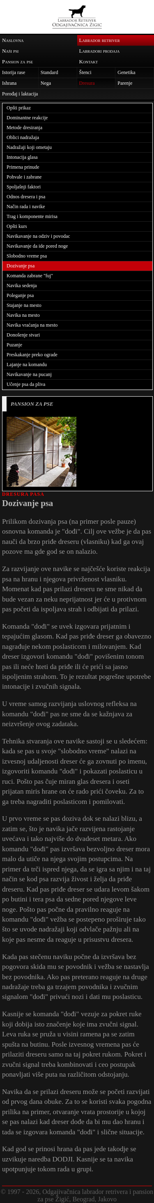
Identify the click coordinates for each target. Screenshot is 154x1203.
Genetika (126, 72)
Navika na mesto (23, 315)
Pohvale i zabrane (24, 177)
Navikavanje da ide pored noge (37, 246)
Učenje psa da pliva (26, 384)
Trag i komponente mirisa (32, 216)
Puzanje (14, 345)
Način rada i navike (26, 206)
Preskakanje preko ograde (32, 355)
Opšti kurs (17, 226)
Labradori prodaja (99, 51)
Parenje (124, 83)
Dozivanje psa (20, 266)
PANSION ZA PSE (32, 404)
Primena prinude (23, 167)
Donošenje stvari (23, 335)
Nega (46, 83)
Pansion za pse (17, 61)
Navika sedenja (22, 285)
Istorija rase (13, 72)
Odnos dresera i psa (26, 197)
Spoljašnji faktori (24, 187)
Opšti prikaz (19, 108)
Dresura (87, 83)
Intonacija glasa (22, 157)
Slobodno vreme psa (27, 256)
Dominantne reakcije (27, 118)
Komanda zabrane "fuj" (30, 276)
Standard (49, 72)
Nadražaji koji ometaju (29, 147)
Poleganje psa (20, 295)
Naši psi (10, 51)
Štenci (85, 72)
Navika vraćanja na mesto (32, 325)
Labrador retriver (99, 40)
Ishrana (9, 83)
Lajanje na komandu (27, 364)
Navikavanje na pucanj (29, 374)
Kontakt (88, 61)
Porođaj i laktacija (20, 94)
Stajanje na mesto (24, 305)
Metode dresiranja (24, 127)
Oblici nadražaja (23, 137)
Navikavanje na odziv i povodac (38, 236)
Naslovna (12, 40)
